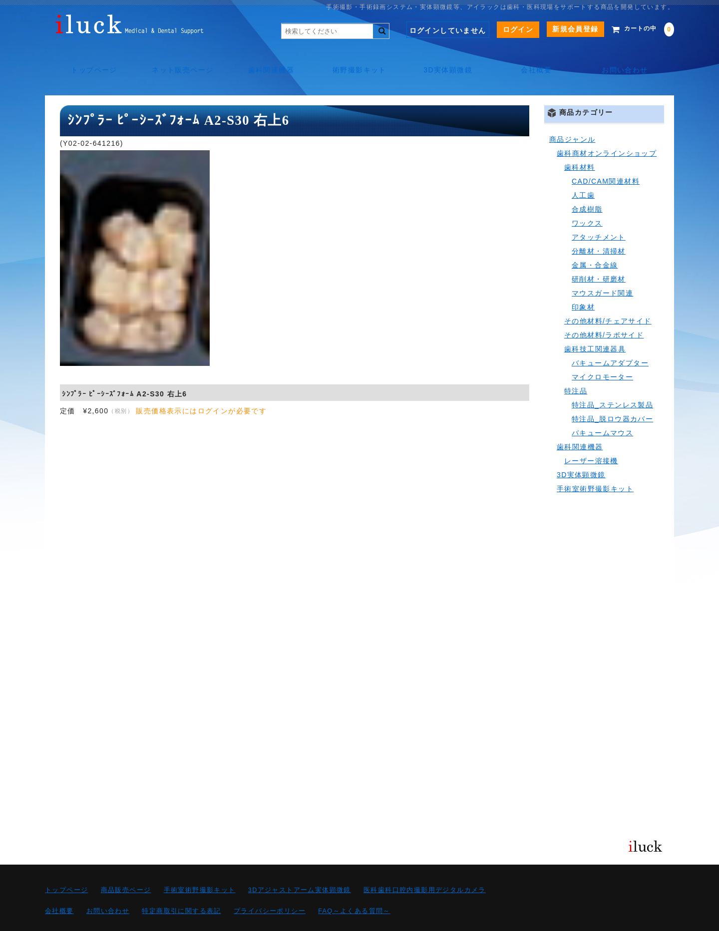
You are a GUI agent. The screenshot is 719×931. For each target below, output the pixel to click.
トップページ (90, 60)
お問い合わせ (629, 60)
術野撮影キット (359, 60)
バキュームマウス (602, 410)
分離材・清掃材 (599, 229)
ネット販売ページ (180, 60)
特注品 (575, 368)
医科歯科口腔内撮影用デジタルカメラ (424, 867)
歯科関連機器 (270, 60)
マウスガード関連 (602, 271)
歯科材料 (579, 145)
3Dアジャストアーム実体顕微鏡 (299, 867)
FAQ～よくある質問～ (354, 888)
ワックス (587, 201)
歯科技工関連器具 (595, 326)
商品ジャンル (572, 117)
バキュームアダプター (610, 340)
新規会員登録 (560, 29)
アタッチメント (599, 215)
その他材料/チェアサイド (608, 299)
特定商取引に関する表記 (181, 888)
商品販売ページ (126, 867)
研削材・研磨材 (599, 257)
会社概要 (539, 60)
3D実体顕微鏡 (449, 60)
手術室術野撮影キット (595, 466)
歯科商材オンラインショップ (607, 131)
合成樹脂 (587, 187)
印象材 (583, 285)
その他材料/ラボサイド (604, 312)
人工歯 (583, 173)
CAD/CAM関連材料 (606, 159)
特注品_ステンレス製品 (612, 382)
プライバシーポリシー (270, 888)
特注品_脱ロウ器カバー (612, 396)
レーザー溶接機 (591, 438)
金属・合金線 (595, 243)
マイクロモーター (602, 354)
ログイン (503, 29)
